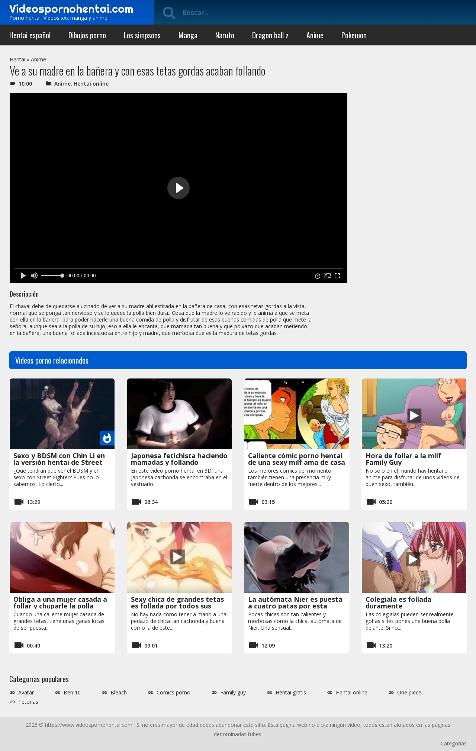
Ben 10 (72, 693)
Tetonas (28, 702)
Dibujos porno (87, 35)
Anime (315, 35)
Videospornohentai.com (71, 8)
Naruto (224, 35)
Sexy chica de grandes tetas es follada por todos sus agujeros (177, 606)
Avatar (26, 693)
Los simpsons (142, 35)
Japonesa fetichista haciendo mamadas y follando (179, 459)
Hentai (17, 59)
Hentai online (91, 83)
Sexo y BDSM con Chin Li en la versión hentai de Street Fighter (59, 462)
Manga (187, 35)
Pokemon (354, 35)
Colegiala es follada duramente (398, 602)
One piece (409, 693)
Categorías (454, 743)
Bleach (118, 693)
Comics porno (173, 693)
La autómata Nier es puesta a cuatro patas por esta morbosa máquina (295, 606)
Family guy (233, 693)
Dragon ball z (270, 35)
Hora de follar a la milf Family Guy (403, 459)
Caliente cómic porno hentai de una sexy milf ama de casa (296, 459)
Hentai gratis (291, 693)
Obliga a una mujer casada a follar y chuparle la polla (60, 602)
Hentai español (30, 35)
